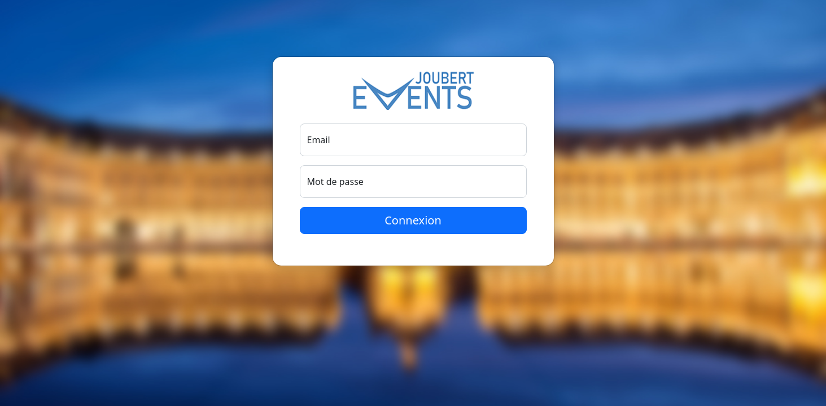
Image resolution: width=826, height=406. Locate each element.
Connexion (413, 220)
